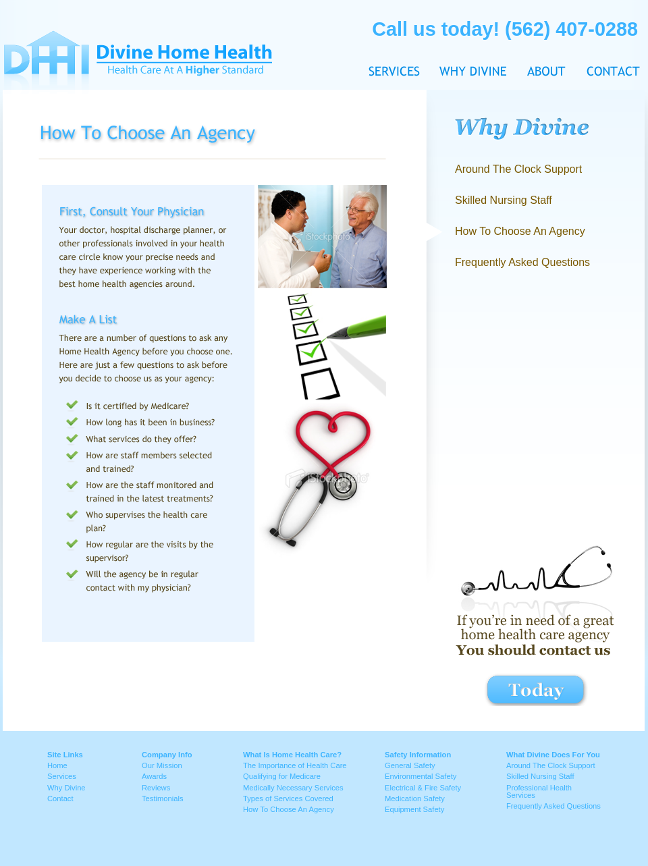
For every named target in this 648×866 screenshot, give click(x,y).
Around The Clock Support (518, 169)
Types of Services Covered (288, 798)
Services (61, 776)
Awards (154, 776)
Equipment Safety (414, 809)
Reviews (156, 788)
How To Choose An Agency (288, 809)
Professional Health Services (539, 791)
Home (57, 765)
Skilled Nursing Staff (503, 200)
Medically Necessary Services (293, 788)
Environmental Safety (420, 776)
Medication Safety (415, 798)
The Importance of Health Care (295, 765)
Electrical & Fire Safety (423, 788)
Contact (608, 45)
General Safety (410, 765)
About (547, 45)
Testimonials (163, 798)
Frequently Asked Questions (522, 262)
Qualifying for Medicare (282, 776)
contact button (536, 689)
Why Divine (473, 45)
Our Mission (162, 765)
